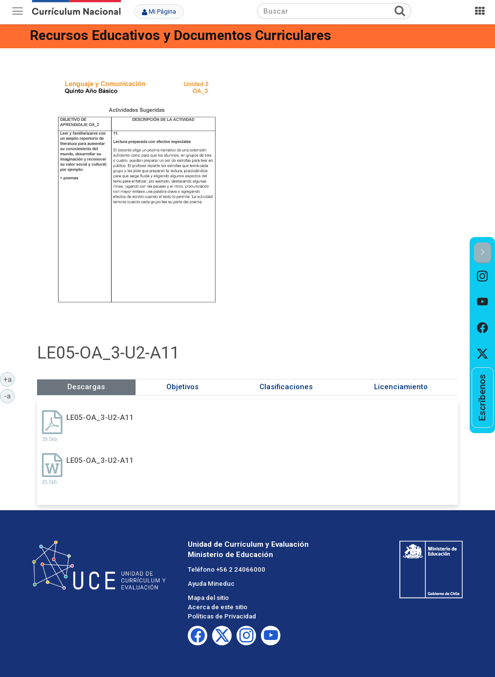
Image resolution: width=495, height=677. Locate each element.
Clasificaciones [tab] (286, 386)
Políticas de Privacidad (222, 616)
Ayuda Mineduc (211, 583)
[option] (483, 276)
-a (9, 395)
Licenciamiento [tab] (401, 386)
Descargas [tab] (86, 386)
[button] (482, 252)
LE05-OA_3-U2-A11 (100, 417)
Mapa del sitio (208, 597)
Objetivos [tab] (182, 386)
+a (9, 379)
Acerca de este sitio (217, 607)
